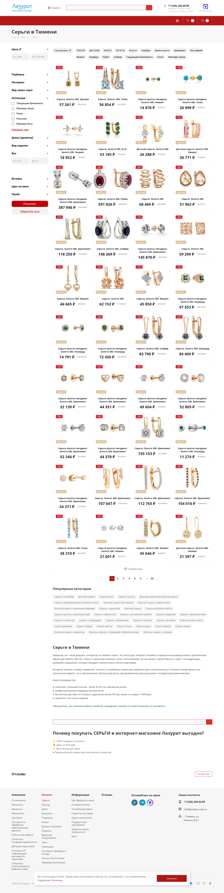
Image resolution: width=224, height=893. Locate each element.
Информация (80, 795)
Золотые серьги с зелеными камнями (74, 608)
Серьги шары (143, 626)
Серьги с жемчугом (109, 608)
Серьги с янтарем (165, 620)
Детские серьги (86, 596)
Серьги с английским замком (135, 614)
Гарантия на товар (82, 813)
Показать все (20, 130)
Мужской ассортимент (49, 836)
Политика (57, 880)
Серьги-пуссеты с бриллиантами (72, 614)
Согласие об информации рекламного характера (19, 855)
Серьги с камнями (64, 596)
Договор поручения (23, 846)
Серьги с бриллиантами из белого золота (76, 602)
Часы (44, 842)
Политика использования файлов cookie (20, 866)
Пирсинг (46, 830)
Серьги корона (163, 626)
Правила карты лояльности (80, 830)
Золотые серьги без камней (118, 602)
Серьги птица (124, 626)
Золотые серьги (132, 608)
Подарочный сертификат (79, 823)
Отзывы (107, 795)
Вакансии (17, 809)
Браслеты (47, 813)
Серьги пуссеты (126, 596)
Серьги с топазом (142, 620)
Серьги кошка (182, 626)
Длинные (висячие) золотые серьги (159, 596)
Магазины (17, 804)
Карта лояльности (82, 817)
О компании (19, 800)
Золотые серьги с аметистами (154, 602)
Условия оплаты (81, 804)
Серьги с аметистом (105, 614)
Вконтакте (134, 802)
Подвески (47, 817)
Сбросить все (30, 211)
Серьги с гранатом (64, 620)
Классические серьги (191, 620)
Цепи (45, 809)
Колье (45, 822)
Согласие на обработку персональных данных (20, 826)
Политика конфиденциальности (24, 840)
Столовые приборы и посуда (54, 852)
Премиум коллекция (53, 862)
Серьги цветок (104, 626)
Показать (29, 204)
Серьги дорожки (63, 626)
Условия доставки (82, 809)
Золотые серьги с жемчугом (69, 632)
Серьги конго (107, 596)
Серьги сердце (84, 626)
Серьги (46, 800)
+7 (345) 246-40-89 (178, 5)
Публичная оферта (22, 834)
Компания (18, 795)
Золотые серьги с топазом (157, 632)
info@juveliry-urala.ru (195, 809)
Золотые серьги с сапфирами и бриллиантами (114, 632)
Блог (74, 836)
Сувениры (47, 846)
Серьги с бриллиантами (193, 614)
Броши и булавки (52, 826)
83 (152, 578)
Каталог (47, 795)
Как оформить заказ (83, 800)
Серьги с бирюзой (165, 614)
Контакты (17, 817)
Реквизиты (18, 813)
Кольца (46, 804)
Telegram (142, 802)
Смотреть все (203, 774)
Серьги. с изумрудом (90, 620)
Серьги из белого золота (159, 608)
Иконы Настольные (53, 858)
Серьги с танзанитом (117, 620)
